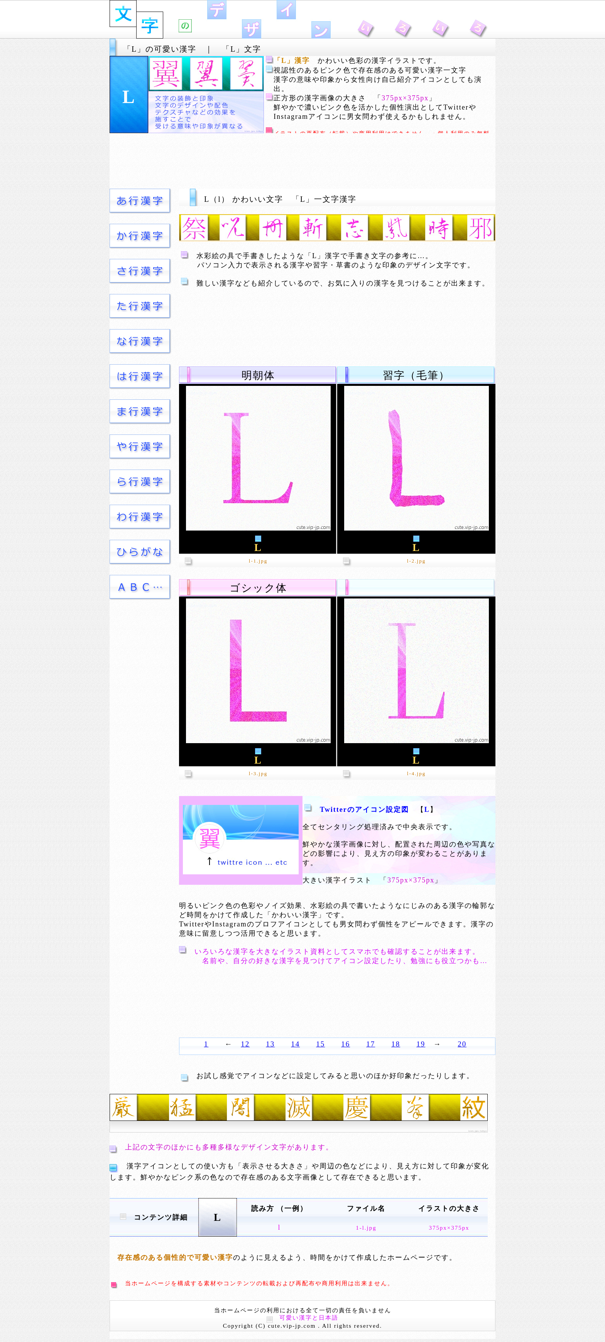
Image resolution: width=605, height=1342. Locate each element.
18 (395, 1044)
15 (320, 1044)
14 (295, 1044)
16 (345, 1044)
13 (270, 1044)
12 (245, 1044)
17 (370, 1044)
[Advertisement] (302, 161)
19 (420, 1044)
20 (462, 1044)
